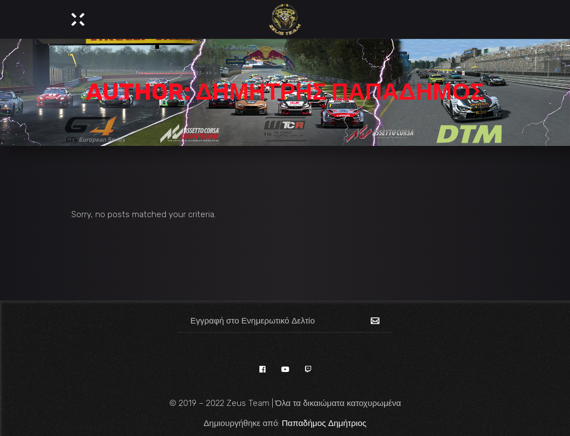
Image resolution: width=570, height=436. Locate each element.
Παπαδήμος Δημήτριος (324, 423)
